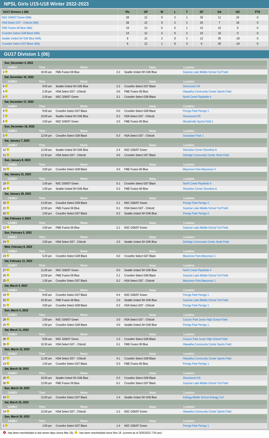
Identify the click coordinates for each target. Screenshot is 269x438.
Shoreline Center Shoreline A (200, 149)
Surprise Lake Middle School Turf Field (205, 72)
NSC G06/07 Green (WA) (17, 17)
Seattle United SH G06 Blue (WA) (22, 38)
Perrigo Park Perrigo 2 (196, 203)
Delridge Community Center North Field (206, 155)
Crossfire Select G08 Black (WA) (21, 33)
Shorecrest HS (191, 86)
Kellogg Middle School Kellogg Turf (203, 397)
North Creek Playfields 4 (197, 96)
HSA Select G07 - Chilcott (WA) (20, 22)
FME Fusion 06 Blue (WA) (17, 28)
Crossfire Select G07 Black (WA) (21, 43)
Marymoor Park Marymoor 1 (199, 256)
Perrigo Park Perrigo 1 (196, 111)
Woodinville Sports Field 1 (198, 121)
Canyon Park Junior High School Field (205, 319)
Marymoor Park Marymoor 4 (199, 169)
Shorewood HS (191, 116)
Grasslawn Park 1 (193, 135)
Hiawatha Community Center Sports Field (207, 91)
